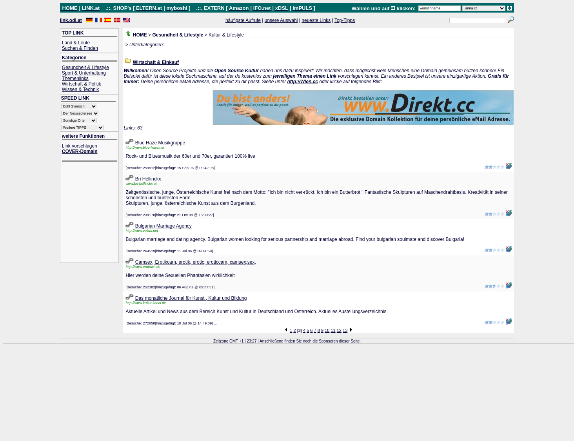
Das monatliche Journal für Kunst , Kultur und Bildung (191, 298)
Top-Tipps (344, 20)
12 (339, 330)
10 (327, 330)
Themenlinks (75, 78)
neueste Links (316, 20)
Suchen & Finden (80, 48)
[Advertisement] (93, 213)
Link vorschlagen (79, 146)
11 (333, 330)
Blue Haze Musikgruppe (160, 143)
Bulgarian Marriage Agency (163, 226)
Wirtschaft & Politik (81, 84)
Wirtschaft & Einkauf (156, 62)
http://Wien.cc (302, 81)
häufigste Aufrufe (243, 20)
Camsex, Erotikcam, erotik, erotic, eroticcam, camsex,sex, (195, 262)
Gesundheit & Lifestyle (85, 67)
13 (345, 330)
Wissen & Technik (80, 89)
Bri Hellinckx (148, 179)
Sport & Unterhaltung (84, 73)
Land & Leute (76, 43)
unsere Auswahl (281, 20)
